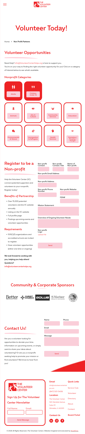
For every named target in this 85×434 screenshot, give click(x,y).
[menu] (5, 4)
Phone (66, 320)
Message (48, 336)
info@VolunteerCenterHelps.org (28, 63)
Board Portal (74, 415)
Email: (29, 408)
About (70, 404)
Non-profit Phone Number (45, 190)
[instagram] (57, 421)
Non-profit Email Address (48, 174)
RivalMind (74, 431)
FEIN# (62, 197)
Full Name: (12, 408)
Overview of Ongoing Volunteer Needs (54, 218)
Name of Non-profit (71, 165)
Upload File (42, 234)
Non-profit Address (46, 181)
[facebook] (62, 421)
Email (46, 328)
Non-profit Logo (42, 231)
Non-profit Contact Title (58, 165)
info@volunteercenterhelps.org (17, 266)
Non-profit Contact (42, 165)
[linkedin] (51, 421)
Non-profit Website (68, 189)
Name (46, 320)
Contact (71, 409)
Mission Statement (46, 205)
